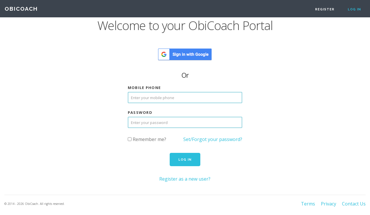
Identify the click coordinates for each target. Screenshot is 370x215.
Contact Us (354, 204)
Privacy (328, 204)
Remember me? (147, 139)
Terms (308, 204)
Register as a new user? (184, 179)
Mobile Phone (144, 88)
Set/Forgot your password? (212, 139)
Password (140, 112)
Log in (354, 9)
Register (324, 9)
